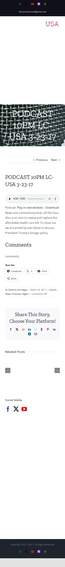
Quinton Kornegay (17, 289)
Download (52, 208)
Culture (52, 289)
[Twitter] (16, 409)
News (8, 293)
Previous (42, 160)
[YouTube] (24, 409)
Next (54, 160)
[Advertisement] (32, 70)
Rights (25, 293)
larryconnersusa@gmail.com (32, 11)
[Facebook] (8, 409)
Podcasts (16, 293)
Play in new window (29, 208)
